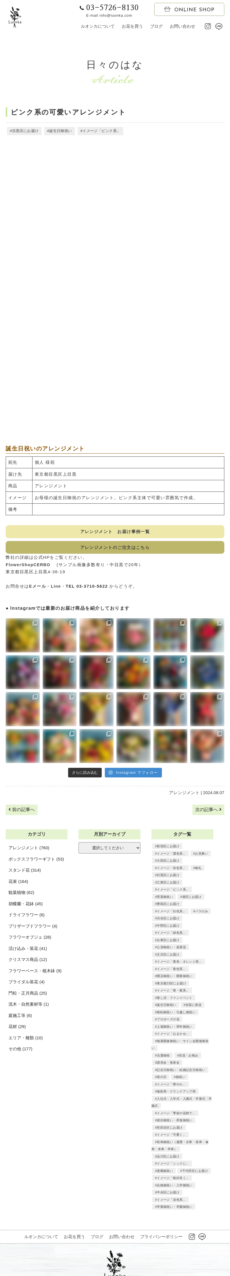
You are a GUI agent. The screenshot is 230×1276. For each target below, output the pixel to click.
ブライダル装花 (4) (26, 982)
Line (56, 587)
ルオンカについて (98, 26)
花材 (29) (17, 1027)
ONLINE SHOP (189, 10)
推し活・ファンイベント (174, 984)
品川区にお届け (168, 1135)
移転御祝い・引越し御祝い (175, 999)
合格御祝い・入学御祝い (174, 1164)
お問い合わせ (182, 26)
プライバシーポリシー (161, 1216)
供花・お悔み (187, 1034)
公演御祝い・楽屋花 (171, 934)
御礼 (197, 869)
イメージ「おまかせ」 (172, 1020)
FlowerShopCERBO (31, 565)
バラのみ (200, 905)
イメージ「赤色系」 (171, 869)
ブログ (156, 26)
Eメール (37, 587)
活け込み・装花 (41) (27, 949)
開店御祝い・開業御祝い (174, 962)
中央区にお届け (168, 1172)
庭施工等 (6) (20, 1016)
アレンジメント (184, 793)
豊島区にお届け (168, 898)
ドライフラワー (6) (26, 915)
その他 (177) (20, 1049)
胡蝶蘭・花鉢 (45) (25, 904)
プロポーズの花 (168, 1006)
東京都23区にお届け (171, 970)
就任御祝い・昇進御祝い (174, 1100)
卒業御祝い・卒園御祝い (174, 1186)
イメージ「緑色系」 (171, 919)
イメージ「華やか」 (171, 1063)
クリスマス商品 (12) (27, 960)
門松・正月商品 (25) (27, 994)
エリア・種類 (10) (25, 1038)
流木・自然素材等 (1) (28, 1005)
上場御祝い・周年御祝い (174, 1013)
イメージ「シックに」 (172, 1143)
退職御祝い (164, 1150)
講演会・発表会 (168, 1042)
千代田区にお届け (193, 1150)
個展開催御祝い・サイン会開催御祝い (183, 1027)
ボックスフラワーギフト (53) (36, 860)
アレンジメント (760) (28, 848)
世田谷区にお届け (169, 1107)
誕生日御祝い (59, 131)
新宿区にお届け (168, 847)
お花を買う (132, 26)
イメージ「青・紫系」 (172, 977)
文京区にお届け (168, 941)
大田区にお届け (168, 861)
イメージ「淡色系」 (171, 1179)
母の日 (161, 1056)
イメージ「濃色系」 (171, 854)
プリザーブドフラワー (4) (32, 927)
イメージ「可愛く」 (171, 1114)
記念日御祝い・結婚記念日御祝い (180, 1049)
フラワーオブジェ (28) (29, 938)
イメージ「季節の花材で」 (175, 1092)
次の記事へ (208, 811)
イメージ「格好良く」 (172, 1157)
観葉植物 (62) (21, 893)
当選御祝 (163, 1034)
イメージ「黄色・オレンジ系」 (178, 948)
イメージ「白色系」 (171, 905)
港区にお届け (190, 890)
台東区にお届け (168, 926)
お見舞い (200, 854)
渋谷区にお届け (168, 912)
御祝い (180, 1056)
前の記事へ (21, 811)
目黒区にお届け (25, 131)
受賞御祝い (164, 890)
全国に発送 (192, 991)
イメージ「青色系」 (171, 955)
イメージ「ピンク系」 (99, 131)
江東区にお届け (198, 876)
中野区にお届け (198, 912)
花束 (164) (18, 882)
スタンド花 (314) (24, 871)
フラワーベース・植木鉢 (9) (35, 971)
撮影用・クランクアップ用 (175, 1071)
